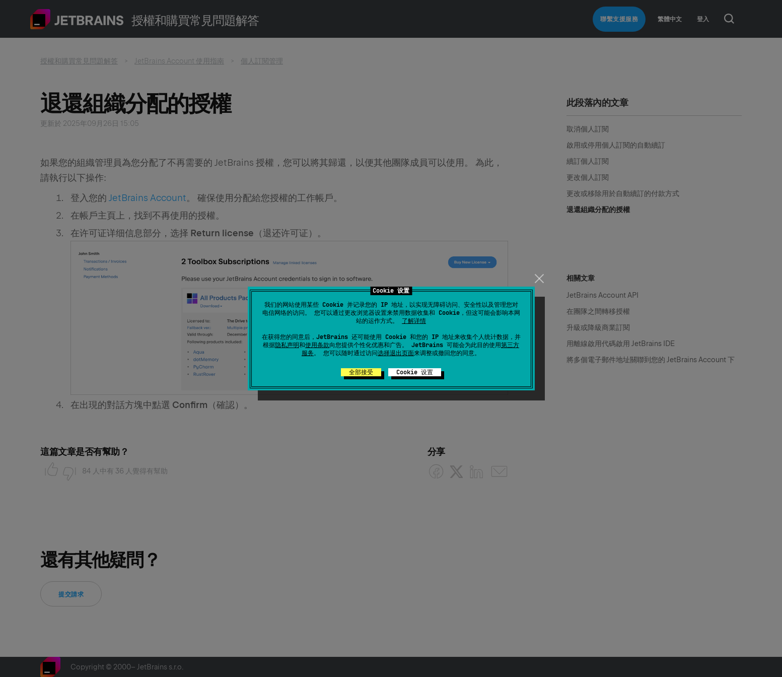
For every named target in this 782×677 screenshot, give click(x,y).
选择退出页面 (396, 353)
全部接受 (361, 372)
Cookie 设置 (414, 372)
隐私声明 (287, 345)
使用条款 (317, 345)
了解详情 (414, 321)
